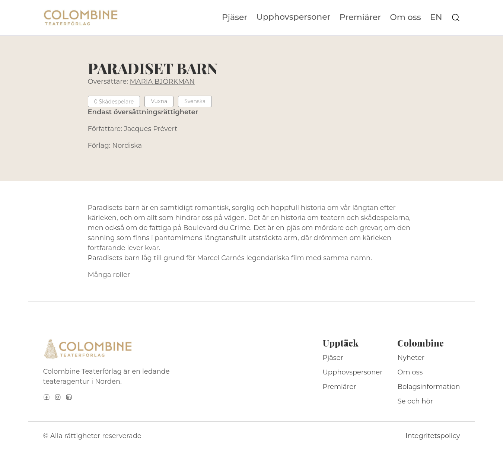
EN (436, 17)
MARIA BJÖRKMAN (162, 81)
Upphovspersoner (294, 17)
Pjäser (235, 17)
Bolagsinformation (428, 387)
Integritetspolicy (432, 436)
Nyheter (410, 358)
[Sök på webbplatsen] (455, 17)
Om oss (405, 17)
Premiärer (360, 17)
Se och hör (415, 401)
